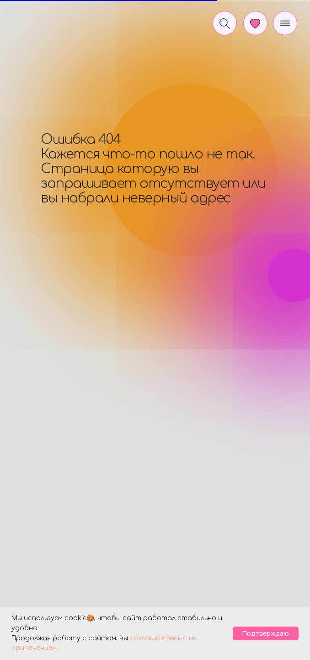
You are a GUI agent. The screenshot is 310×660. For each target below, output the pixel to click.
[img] (44, 20)
